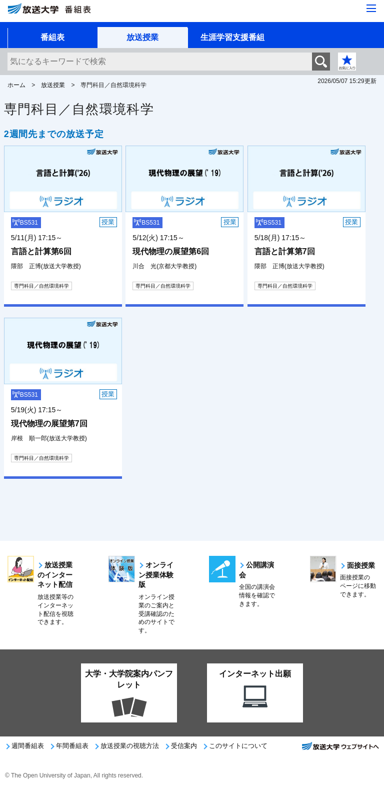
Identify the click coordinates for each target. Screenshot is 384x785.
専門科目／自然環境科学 (41, 286)
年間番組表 (72, 745)
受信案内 (184, 745)
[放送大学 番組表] (70, 13)
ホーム (17, 85)
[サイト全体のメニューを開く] (371, 9)
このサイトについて (238, 745)
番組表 (52, 37)
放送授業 (142, 37)
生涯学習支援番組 (232, 37)
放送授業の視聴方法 (129, 745)
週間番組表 (28, 745)
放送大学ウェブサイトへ (340, 748)
